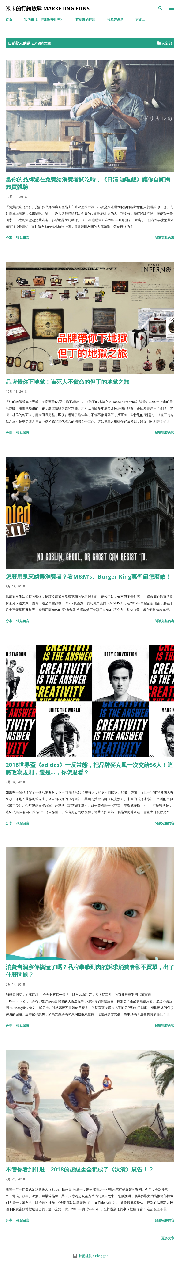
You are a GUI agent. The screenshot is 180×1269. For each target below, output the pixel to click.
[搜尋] (160, 8)
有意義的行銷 (85, 19)
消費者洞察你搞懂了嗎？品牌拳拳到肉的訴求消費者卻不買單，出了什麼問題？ (90, 970)
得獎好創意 (115, 19)
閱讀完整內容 (164, 238)
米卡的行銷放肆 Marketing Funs (48, 8)
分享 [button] (9, 238)
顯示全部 (164, 43)
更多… (140, 19)
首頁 (9, 19)
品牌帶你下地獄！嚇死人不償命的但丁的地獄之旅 (67, 381)
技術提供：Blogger (90, 1256)
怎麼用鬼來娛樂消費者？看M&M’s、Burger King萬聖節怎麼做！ (88, 576)
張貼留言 (22, 238)
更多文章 (167, 1238)
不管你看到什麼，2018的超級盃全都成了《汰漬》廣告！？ (80, 1169)
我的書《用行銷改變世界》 (44, 19)
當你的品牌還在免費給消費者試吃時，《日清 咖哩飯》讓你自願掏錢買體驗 (88, 183)
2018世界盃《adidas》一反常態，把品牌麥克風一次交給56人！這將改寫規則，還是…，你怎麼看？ (89, 768)
